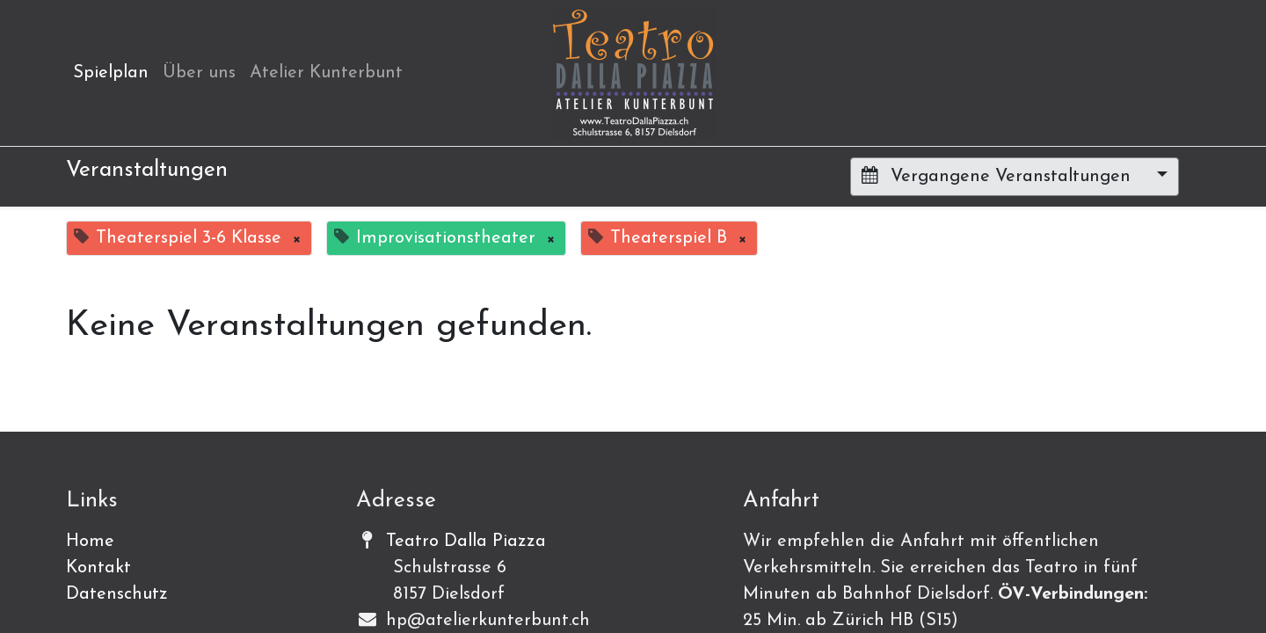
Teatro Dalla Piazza (466, 541)
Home (90, 541)
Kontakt (98, 568)
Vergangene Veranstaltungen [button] (999, 176)
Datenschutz (117, 594)
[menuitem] (111, 73)
